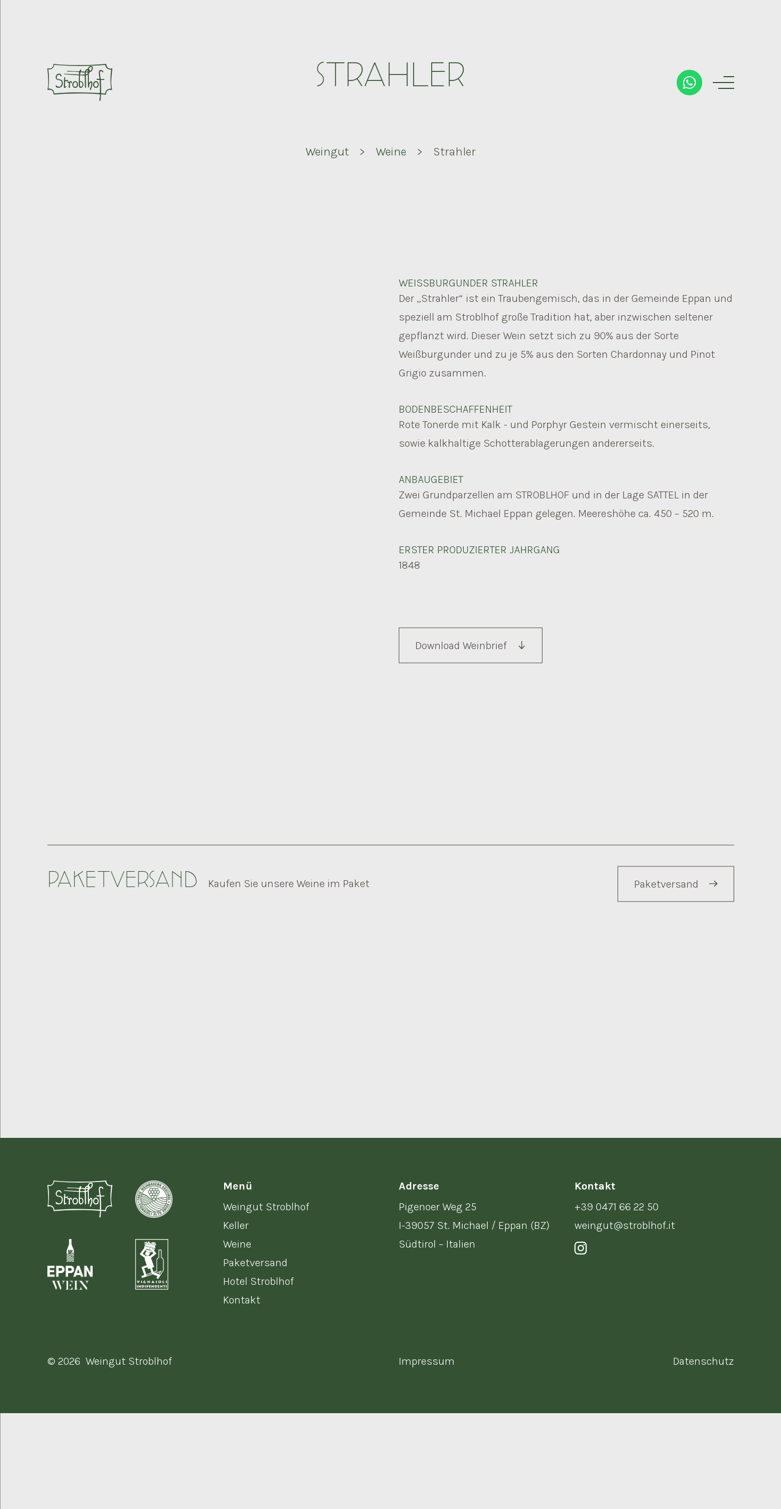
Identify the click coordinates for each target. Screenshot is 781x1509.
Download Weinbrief (470, 696)
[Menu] (723, 82)
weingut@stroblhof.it (624, 1321)
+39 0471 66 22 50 (616, 1303)
